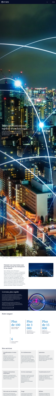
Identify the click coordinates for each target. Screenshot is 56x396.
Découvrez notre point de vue (7, 307)
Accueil (3, 257)
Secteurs (7, 257)
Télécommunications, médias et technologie (16, 257)
